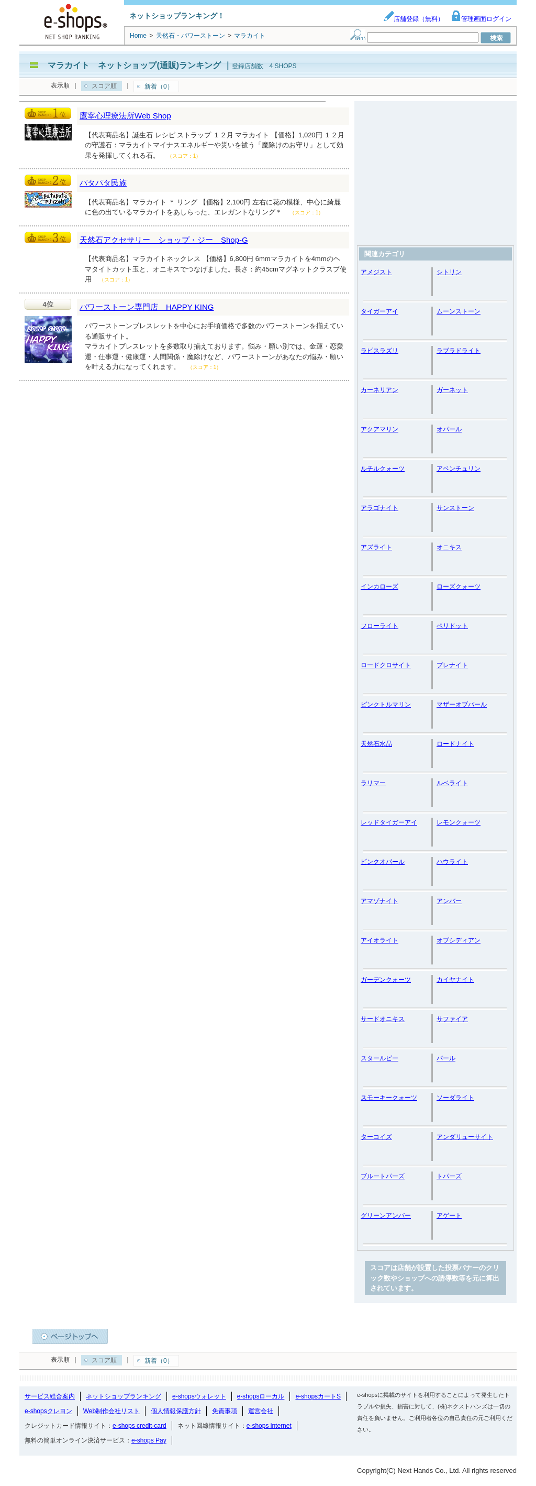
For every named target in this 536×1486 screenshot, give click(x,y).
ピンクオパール (383, 861)
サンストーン (455, 508)
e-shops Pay (148, 1440)
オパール (449, 429)
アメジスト (376, 272)
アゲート (449, 1215)
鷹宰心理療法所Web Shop (125, 115)
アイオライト (379, 940)
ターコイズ (376, 1137)
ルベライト (452, 783)
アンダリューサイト (465, 1137)
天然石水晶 (376, 743)
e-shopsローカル (261, 1396)
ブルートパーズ (383, 1176)
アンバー (449, 901)
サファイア (452, 1019)
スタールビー (379, 1058)
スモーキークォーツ (389, 1097)
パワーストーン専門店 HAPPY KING (147, 306)
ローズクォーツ (459, 586)
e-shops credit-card (139, 1425)
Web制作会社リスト (111, 1411)
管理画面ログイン (481, 19)
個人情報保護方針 (176, 1411)
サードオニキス (383, 1019)
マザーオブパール (462, 704)
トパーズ (449, 1176)
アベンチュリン (459, 468)
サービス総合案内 (50, 1396)
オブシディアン (459, 940)
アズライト (376, 547)
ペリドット (452, 626)
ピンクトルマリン (386, 704)
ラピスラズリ (379, 350)
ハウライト (452, 861)
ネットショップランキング (123, 1396)
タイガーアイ (379, 311)
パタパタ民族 (103, 182)
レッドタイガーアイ (389, 822)
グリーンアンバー (386, 1215)
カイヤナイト (455, 979)
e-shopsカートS (318, 1396)
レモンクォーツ (459, 822)
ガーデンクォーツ (386, 979)
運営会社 (260, 1411)
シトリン (449, 272)
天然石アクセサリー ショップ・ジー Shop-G (164, 239)
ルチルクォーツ (383, 468)
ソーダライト (455, 1097)
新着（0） (158, 86)
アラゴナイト (379, 508)
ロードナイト (455, 743)
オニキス (449, 547)
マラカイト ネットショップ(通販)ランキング (134, 65)
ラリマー (373, 783)
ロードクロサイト (386, 665)
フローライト (379, 626)
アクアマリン (379, 429)
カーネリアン (379, 390)
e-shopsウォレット (199, 1396)
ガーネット (452, 390)
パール (446, 1058)
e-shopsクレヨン (48, 1411)
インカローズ (379, 586)
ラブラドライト (459, 350)
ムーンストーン (459, 311)
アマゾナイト (379, 901)
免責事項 (224, 1411)
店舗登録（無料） (413, 19)
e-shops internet (269, 1425)
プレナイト (452, 665)
